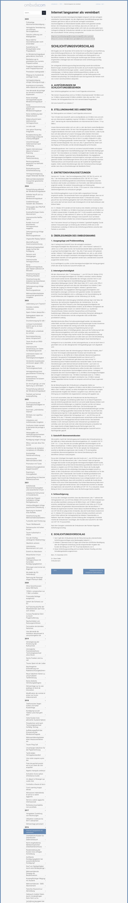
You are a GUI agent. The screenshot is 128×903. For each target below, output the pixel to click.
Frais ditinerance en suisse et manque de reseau (34, 652)
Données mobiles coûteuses (34, 214)
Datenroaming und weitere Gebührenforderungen (33, 851)
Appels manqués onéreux (33, 544)
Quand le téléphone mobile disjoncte (33, 828)
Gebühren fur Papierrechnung (34, 807)
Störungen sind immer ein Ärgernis (33, 405)
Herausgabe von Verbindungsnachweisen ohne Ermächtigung (34, 306)
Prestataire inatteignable (33, 56)
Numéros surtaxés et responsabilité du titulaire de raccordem (34, 800)
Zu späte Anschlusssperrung (34, 730)
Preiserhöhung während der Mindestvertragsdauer (34, 138)
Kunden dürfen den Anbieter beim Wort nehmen (35, 762)
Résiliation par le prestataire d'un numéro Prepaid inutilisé (35, 48)
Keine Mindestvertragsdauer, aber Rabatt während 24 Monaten (35, 188)
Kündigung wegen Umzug (33, 310)
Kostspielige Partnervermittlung (35, 320)
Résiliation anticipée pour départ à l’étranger (35, 708)
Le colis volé (29, 95)
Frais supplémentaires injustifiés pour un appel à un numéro (35, 647)
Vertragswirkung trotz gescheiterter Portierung (33, 261)
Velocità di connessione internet (86, 38)
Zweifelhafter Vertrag (32, 737)
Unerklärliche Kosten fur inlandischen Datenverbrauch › (94, 571)
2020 (26, 416)
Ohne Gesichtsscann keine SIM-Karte (35, 419)
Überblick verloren (31, 387)
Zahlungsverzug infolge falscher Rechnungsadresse (35, 166)
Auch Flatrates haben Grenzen (34, 865)
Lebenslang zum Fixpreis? (33, 212)
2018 (26, 496)
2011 (26, 868)
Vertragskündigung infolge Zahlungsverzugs (33, 63)
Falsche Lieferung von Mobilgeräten (32, 31)
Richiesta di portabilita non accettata (33, 570)
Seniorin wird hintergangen (33, 182)
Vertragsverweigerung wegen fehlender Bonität (34, 126)
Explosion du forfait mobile (33, 785)
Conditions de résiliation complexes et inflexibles (33, 316)
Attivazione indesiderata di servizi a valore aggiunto (35, 562)
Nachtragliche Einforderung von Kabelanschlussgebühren (35, 475)
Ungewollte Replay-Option (33, 170)
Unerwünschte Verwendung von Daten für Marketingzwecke (35, 243)
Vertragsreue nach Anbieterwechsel (31, 757)
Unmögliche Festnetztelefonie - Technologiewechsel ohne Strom (35, 465)
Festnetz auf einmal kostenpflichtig (31, 278)
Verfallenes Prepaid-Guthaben (34, 891)
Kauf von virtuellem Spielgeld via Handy (35, 858)
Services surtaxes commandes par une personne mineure (35, 794)
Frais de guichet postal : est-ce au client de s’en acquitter (35, 540)
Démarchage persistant (32, 585)
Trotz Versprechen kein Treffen (35, 696)
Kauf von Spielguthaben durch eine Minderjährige (34, 613)
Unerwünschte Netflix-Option (34, 159)
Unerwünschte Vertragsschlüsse (35, 185)
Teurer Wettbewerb (31, 374)
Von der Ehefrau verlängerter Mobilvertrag (34, 383)
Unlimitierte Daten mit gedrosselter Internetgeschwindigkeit (33, 249)
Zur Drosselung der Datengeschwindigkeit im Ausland (33, 286)
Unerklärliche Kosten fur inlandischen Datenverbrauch (34, 594)
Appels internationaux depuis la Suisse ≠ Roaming (35, 111)
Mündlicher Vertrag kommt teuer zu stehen (35, 878)
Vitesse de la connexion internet (59, 38)
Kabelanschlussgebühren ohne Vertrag (35, 871)
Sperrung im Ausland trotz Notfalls (33, 363)
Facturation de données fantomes (33, 447)
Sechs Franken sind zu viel (33, 468)
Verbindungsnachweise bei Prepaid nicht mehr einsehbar (34, 682)
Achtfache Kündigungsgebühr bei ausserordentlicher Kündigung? (35, 609)
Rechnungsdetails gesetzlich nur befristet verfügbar (35, 118)
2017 (26, 574)
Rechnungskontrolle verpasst (34, 862)
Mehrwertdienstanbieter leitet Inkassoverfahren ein (34, 523)
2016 (61, 4)
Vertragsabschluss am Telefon (35, 815)
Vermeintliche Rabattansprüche (35, 875)
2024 (26, 135)
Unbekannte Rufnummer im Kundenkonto (34, 351)
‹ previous (97, 4)
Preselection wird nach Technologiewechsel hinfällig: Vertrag (34, 513)
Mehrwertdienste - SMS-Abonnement (33, 626)
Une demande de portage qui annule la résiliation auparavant (35, 72)
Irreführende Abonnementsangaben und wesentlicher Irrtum (34, 346)
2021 (26, 341)
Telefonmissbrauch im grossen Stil (35, 882)
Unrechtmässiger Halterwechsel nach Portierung (35, 106)
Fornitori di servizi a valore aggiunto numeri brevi (33, 668)
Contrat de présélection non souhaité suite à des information (35, 712)
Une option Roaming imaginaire (35, 97)
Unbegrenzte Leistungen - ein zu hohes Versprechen (35, 770)
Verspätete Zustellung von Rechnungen (33, 577)
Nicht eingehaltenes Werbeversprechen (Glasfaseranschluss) (32, 600)
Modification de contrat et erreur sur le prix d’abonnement (35, 492)
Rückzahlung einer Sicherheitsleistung (31, 122)
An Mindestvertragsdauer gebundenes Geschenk (33, 43)
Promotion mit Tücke (32, 327)
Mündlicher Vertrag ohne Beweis (35, 740)
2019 (26, 457)
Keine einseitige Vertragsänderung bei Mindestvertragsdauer (32, 77)
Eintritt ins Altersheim (32, 394)
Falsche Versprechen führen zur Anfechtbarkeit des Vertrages (35, 766)
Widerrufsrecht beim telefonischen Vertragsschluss (34, 91)
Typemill (52, 900)
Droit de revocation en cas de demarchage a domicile (34, 660)
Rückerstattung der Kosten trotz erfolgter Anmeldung (35, 605)
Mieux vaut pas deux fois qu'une (35, 313)
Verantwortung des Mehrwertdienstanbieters (33, 368)
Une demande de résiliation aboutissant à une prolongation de (35, 453)
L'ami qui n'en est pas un (33, 791)
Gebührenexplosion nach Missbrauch (33, 818)
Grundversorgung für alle (33, 224)
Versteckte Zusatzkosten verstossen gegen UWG (33, 253)
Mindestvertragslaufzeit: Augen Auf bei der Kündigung (35, 178)
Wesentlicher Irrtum (31, 397)
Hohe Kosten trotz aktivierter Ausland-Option (34, 507)
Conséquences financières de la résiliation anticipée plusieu (35, 782)
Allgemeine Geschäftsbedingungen (60, 36)
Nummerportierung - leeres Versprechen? (34, 236)
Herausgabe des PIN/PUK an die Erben (35, 151)
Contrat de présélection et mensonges (33, 837)
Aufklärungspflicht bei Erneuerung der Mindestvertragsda (32, 519)
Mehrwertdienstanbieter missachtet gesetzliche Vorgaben (35, 131)
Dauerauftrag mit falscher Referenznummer (33, 338)
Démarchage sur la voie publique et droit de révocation (35, 487)
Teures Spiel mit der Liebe (33, 471)
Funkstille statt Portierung (33, 372)
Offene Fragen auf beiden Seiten (35, 750)
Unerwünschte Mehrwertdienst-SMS (35, 323)
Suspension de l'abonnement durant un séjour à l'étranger (34, 833)
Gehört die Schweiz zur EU (33, 430)
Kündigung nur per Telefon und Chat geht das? (35, 503)
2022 (26, 282)
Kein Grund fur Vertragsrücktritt (35, 855)
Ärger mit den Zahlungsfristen (34, 848)
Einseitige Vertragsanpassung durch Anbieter (34, 723)
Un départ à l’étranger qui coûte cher (35, 552)
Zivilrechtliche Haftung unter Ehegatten (34, 887)
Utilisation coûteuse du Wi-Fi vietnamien (34, 582)
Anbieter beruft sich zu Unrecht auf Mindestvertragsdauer (35, 142)
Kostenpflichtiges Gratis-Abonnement (33, 155)
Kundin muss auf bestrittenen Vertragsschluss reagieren (34, 162)
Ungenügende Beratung (33, 727)
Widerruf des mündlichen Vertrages (33, 743)
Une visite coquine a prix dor (34, 537)
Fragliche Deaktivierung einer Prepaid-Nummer (34, 52)
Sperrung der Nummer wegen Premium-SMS (34, 412)
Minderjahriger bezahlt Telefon (34, 747)
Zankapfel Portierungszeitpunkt (35, 644)
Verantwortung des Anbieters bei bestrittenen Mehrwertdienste (35, 196)
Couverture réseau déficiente (34, 812)
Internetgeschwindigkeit (76, 36)
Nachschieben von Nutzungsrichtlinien (31, 443)
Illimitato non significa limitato (34, 293)
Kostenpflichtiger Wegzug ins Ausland (34, 622)
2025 (26, 19)
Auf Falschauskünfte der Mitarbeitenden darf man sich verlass (34, 434)
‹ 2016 (54, 570)
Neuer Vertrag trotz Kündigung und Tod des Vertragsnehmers (35, 733)
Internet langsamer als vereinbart (35, 591)
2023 (26, 209)
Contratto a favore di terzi (33, 556)
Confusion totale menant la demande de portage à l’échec (34, 301)
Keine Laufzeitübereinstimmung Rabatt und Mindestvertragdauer (35, 82)
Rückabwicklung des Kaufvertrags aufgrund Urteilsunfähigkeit (32, 102)
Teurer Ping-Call (30, 527)
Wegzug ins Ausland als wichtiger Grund (35, 59)
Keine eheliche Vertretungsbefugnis (32, 483)
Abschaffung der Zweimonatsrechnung (32, 174)
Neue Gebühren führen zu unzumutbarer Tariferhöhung (34, 479)
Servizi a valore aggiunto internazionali (33, 566)
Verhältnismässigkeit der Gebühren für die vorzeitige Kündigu (33, 640)
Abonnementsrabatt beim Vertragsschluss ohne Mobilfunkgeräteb (33, 687)
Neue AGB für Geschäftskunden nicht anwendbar (35, 35)
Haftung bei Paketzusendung (34, 115)
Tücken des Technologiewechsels (35, 257)
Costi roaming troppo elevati (34, 558)
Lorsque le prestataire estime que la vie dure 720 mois (35, 228)
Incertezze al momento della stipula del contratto (34, 68)
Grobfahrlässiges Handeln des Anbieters (34, 147)
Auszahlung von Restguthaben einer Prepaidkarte (35, 39)
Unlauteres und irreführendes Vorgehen (34, 296)
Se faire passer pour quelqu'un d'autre (34, 656)
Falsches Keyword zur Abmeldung (32, 630)
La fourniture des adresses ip (34, 788)
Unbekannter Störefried (32, 822)
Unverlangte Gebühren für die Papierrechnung (34, 530)
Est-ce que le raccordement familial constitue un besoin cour (35, 716)
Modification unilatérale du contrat (33, 232)
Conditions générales (88, 36)
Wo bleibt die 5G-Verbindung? (34, 408)
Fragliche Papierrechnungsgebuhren (33, 675)
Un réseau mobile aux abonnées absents (35, 703)
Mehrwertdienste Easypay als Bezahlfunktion (34, 617)
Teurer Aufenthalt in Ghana (33, 380)
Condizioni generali (73, 38)
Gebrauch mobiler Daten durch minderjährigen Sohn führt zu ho (35, 635)
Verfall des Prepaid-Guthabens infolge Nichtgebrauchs (34, 355)
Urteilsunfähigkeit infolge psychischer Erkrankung (33, 359)
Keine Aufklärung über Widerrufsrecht (32, 86)
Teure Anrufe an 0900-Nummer (35, 240)
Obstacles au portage (32, 774)
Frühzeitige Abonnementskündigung (33, 22)
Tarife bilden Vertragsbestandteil (35, 534)
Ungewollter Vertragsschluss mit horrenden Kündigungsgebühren (35, 400)
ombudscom (54, 4)
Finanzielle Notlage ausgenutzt (35, 427)
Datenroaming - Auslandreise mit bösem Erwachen (35, 265)
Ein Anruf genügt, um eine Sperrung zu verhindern (33, 269)
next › (102, 4)
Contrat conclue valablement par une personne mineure (35, 777)
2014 (26, 720)
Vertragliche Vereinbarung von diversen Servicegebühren (34, 26)
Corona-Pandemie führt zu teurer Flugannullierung (35, 439)
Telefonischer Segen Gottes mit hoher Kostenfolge (35, 499)
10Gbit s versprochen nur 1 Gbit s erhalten (35, 423)
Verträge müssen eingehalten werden (34, 844)
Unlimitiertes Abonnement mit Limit (34, 390)
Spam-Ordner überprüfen (33, 217)
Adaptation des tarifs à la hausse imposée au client (35, 699)
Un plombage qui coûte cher (34, 825)
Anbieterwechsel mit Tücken (34, 810)
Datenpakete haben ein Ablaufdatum (32, 221)
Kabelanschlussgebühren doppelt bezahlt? (35, 330)
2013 (26, 804)
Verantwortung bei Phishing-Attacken (34, 192)
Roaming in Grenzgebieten (33, 334)
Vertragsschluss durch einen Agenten (34, 692)
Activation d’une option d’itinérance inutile (32, 547)
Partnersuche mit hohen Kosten (35, 377)
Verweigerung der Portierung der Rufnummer (35, 460)
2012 (26, 841)
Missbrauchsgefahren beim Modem (34, 753)
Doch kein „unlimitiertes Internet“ (35, 290)
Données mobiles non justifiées (35, 664)
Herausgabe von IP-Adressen (34, 678)
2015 (26, 671)
